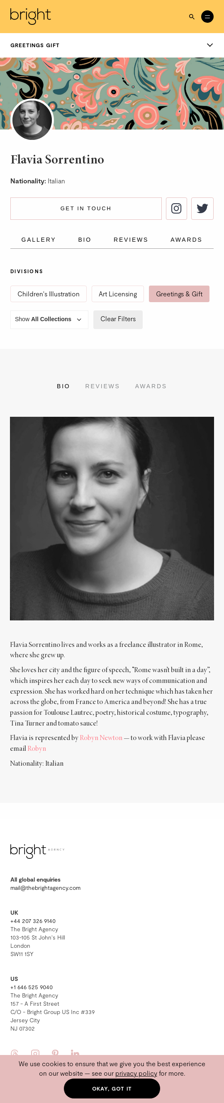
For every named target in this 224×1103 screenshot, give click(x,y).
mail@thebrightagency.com (45, 887)
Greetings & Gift (179, 294)
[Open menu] (207, 16)
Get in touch (86, 208)
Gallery (39, 239)
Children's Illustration (48, 294)
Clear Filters (118, 318)
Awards (186, 239)
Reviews (131, 239)
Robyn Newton (101, 738)
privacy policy (136, 1073)
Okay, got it (112, 1088)
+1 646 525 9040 (31, 986)
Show (49, 320)
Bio (85, 239)
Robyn (36, 749)
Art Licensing (118, 294)
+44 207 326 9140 (33, 920)
